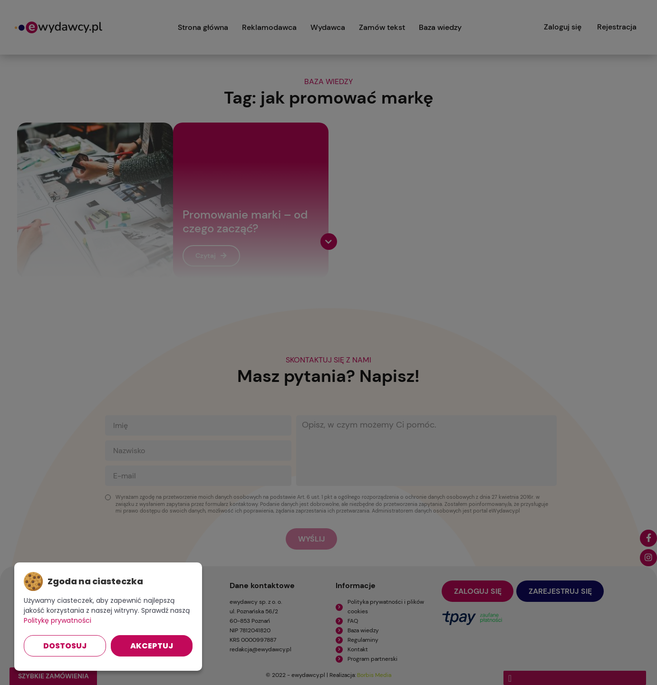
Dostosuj (65, 645)
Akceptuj (151, 645)
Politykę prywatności (57, 620)
